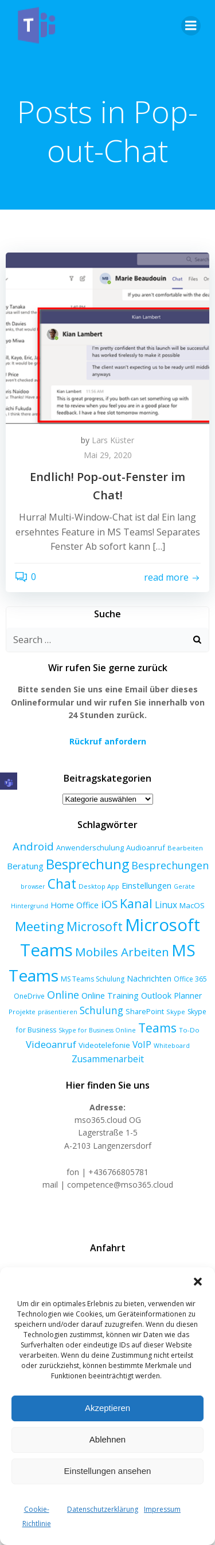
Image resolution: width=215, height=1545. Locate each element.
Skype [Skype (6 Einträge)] (175, 1011)
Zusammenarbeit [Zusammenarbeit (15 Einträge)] (108, 1059)
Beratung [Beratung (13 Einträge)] (25, 866)
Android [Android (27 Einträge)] (33, 846)
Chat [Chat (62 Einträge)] (62, 884)
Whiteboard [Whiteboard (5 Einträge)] (172, 1046)
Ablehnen (107, 1439)
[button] (198, 1281)
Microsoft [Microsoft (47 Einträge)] (95, 926)
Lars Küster (113, 440)
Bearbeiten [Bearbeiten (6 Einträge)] (185, 848)
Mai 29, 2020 (108, 455)
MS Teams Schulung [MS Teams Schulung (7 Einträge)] (92, 979)
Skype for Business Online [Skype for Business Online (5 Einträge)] (97, 1030)
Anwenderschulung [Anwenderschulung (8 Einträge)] (90, 847)
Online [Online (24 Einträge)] (63, 995)
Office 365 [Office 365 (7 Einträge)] (190, 979)
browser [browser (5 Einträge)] (33, 886)
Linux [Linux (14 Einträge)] (166, 905)
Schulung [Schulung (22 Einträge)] (101, 1010)
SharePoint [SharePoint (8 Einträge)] (145, 1011)
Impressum (162, 1509)
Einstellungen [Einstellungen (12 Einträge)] (146, 885)
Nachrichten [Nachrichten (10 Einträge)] (149, 978)
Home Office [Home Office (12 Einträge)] (74, 905)
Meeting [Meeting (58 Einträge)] (39, 926)
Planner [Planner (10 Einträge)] (188, 995)
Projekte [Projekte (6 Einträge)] (22, 1011)
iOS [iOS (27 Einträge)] (109, 904)
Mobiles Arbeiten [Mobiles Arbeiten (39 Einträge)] (122, 952)
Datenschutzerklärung (102, 1509)
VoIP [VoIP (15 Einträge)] (141, 1044)
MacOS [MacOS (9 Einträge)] (192, 905)
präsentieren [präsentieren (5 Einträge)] (57, 1012)
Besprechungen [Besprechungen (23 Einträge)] (170, 865)
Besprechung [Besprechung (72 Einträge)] (87, 864)
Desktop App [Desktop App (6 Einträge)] (99, 886)
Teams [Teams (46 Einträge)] (157, 1027)
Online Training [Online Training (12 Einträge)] (110, 995)
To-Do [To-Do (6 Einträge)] (189, 1030)
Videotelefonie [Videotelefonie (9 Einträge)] (104, 1045)
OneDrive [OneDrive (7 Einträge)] (29, 996)
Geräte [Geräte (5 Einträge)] (184, 886)
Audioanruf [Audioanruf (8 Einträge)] (145, 847)
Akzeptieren (107, 1408)
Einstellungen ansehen (107, 1471)
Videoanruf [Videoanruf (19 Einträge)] (51, 1044)
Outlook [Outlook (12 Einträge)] (156, 995)
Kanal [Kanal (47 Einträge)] (136, 903)
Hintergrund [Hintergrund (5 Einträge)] (29, 906)
